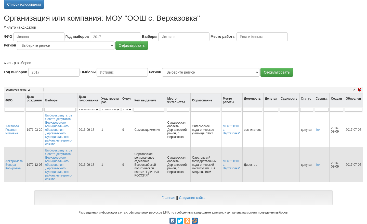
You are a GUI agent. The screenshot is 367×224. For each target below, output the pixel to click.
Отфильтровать (132, 45)
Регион (10, 45)
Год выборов (77, 36)
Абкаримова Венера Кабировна (14, 164)
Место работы (223, 36)
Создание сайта (192, 198)
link (318, 130)
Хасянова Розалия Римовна (12, 129)
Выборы (149, 36)
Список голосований (24, 4)
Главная (168, 198)
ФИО (8, 36)
